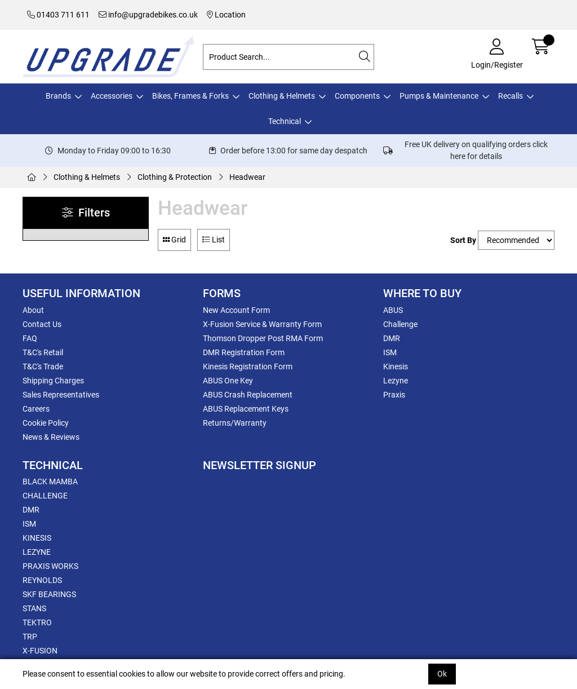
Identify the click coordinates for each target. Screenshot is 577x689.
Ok (442, 673)
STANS (34, 608)
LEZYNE (37, 551)
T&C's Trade (43, 366)
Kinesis (395, 366)
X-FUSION (40, 650)
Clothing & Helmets (281, 95)
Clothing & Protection (174, 177)
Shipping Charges (53, 380)
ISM (390, 352)
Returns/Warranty (235, 422)
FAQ (30, 338)
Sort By (463, 240)
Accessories (111, 95)
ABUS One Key (228, 380)
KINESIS (37, 537)
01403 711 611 (58, 14)
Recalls (510, 95)
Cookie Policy (46, 422)
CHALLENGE (45, 495)
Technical (284, 121)
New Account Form (236, 310)
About (33, 310)
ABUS (393, 310)
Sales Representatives (61, 394)
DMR (391, 338)
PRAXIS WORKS (50, 566)
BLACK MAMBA (50, 481)
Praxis (394, 394)
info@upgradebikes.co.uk (148, 14)
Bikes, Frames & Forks (190, 95)
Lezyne (395, 380)
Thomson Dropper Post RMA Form (263, 338)
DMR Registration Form (244, 352)
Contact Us (42, 324)
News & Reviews (51, 436)
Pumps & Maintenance (439, 95)
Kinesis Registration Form (247, 366)
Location (226, 14)
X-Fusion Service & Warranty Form (262, 324)
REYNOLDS (42, 580)
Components (357, 95)
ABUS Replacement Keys (245, 408)
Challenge (400, 324)
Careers (36, 408)
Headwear (247, 177)
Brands (58, 95)
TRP (30, 636)
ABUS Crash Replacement (247, 394)
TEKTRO (37, 622)
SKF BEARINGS (49, 594)
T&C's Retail (43, 352)
